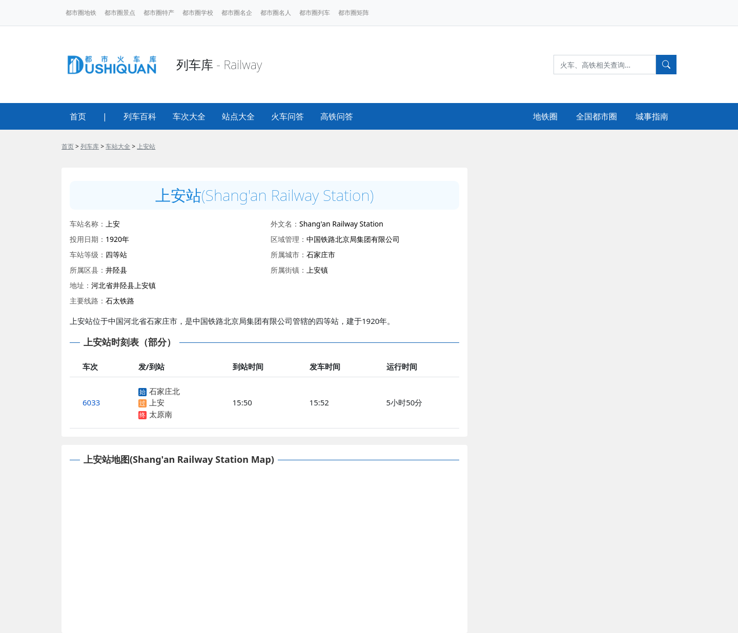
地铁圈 (545, 116)
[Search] (605, 64)
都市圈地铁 (81, 12)
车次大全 (189, 116)
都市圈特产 (159, 12)
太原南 (160, 414)
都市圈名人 (275, 12)
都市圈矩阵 (353, 12)
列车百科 (140, 116)
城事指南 (652, 116)
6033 (91, 402)
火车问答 (287, 116)
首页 (78, 116)
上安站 (146, 146)
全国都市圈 (596, 116)
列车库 (89, 146)
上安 (157, 402)
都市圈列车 (314, 12)
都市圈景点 (120, 12)
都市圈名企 (236, 12)
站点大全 (238, 116)
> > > (108, 146)
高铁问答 (336, 116)
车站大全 (118, 146)
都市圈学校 (197, 12)
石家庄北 (164, 391)
